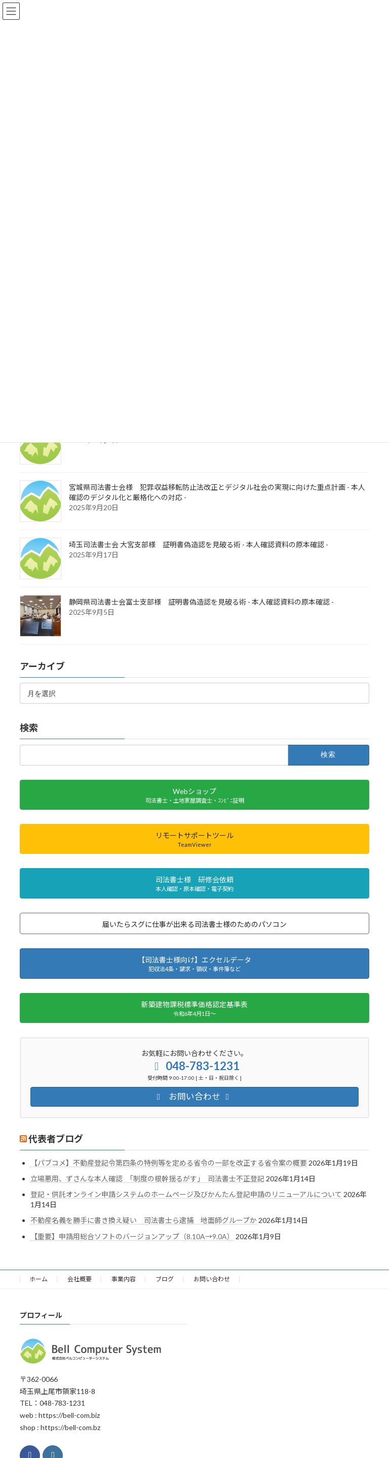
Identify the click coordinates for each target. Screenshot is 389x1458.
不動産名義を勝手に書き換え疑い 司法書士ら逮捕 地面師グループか (143, 1220)
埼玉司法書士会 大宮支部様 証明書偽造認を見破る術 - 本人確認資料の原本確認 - (198, 544)
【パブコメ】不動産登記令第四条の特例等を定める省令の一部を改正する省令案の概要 (168, 1162)
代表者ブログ (55, 1138)
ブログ (164, 1279)
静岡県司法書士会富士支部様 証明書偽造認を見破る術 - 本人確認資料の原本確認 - (201, 602)
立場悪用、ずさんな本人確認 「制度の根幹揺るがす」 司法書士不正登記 (147, 1178)
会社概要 (79, 1279)
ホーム (38, 1279)
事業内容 (123, 1279)
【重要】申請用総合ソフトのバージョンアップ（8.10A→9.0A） (132, 1236)
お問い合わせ (211, 1279)
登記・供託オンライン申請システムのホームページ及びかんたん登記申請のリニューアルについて (186, 1194)
